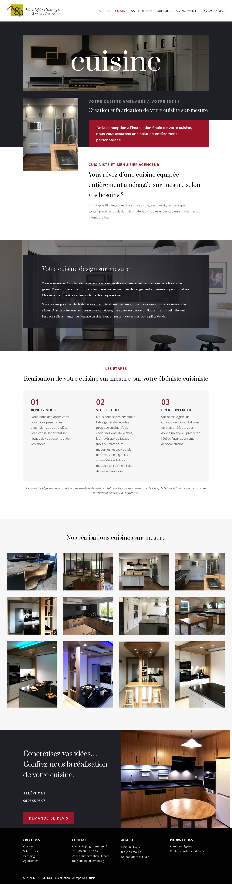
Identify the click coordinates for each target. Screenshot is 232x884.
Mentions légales (181, 846)
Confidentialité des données (188, 851)
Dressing (164, 11)
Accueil (105, 11)
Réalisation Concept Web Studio (76, 878)
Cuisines (28, 846)
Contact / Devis (213, 11)
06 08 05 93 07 (88, 851)
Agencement (186, 11)
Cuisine (121, 11)
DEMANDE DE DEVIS (48, 818)
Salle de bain (142, 11)
